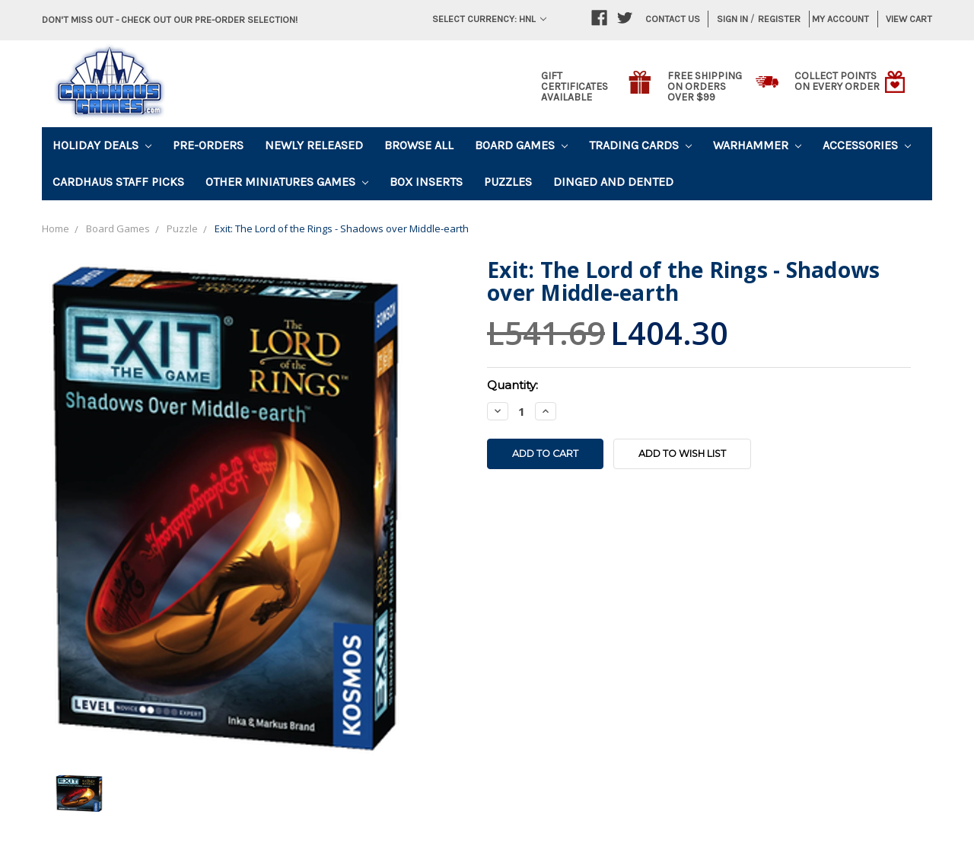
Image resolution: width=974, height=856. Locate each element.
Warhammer (757, 145)
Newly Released (314, 145)
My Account (840, 18)
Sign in (732, 18)
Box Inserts (426, 181)
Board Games (521, 145)
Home (55, 228)
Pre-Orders (208, 145)
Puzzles (508, 181)
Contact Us (672, 18)
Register (779, 18)
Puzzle (182, 228)
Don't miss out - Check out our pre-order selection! (170, 19)
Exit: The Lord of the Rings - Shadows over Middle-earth (342, 228)
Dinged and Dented (613, 181)
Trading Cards (640, 145)
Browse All (419, 145)
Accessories (867, 145)
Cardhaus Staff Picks (118, 181)
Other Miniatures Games (286, 181)
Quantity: (512, 385)
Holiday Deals (102, 145)
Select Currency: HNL (489, 18)
